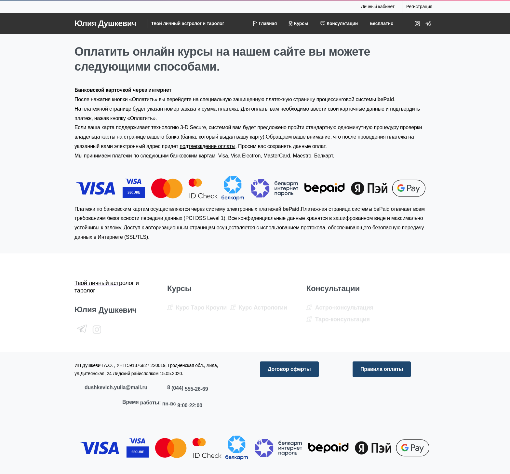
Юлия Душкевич (105, 23)
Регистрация (419, 6)
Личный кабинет (378, 6)
